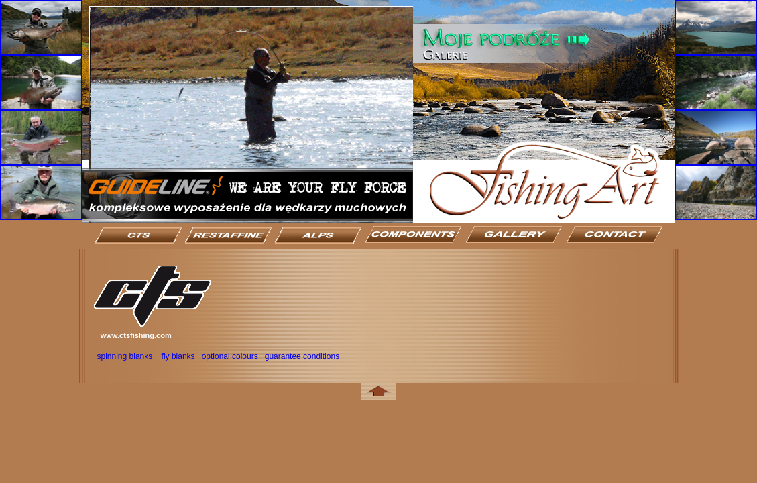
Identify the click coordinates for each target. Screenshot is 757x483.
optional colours (230, 356)
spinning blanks (125, 356)
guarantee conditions (302, 356)
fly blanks (178, 356)
